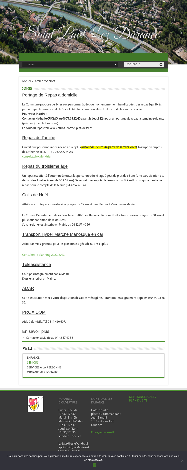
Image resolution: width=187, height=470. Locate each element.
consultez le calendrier (36, 156)
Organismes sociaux (42, 372)
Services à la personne (44, 367)
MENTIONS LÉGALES (142, 397)
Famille (38, 81)
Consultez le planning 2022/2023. (43, 255)
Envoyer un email (102, 432)
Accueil (27, 81)
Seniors (33, 362)
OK (94, 465)
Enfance (33, 357)
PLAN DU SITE (138, 400)
